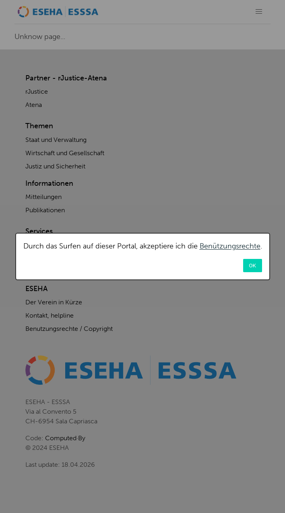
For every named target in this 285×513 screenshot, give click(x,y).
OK (252, 265)
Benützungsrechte (230, 246)
